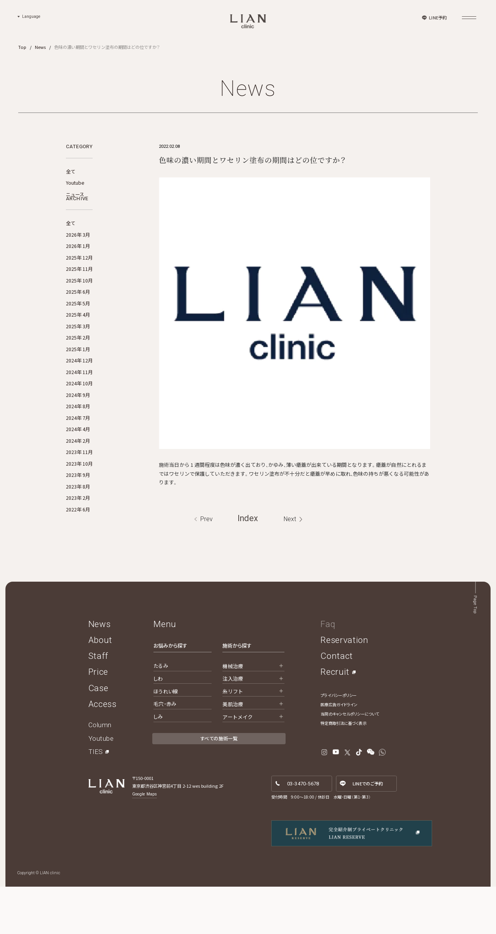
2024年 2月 (78, 471)
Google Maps (144, 841)
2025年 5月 (78, 333)
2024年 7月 (78, 448)
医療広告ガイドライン (338, 752)
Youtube (75, 182)
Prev (206, 566)
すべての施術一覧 (219, 786)
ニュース (75, 194)
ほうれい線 (165, 738)
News (40, 47)
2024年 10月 (79, 414)
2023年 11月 (79, 482)
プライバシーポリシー (338, 742)
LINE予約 (438, 17)
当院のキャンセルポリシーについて (349, 761)
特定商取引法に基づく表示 (343, 770)
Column (100, 772)
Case (98, 735)
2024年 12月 (79, 391)
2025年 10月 (79, 310)
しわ (158, 726)
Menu (164, 671)
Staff (98, 703)
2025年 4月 (78, 345)
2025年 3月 (78, 356)
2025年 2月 (78, 368)
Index (248, 566)
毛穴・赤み (164, 751)
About (100, 687)
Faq (327, 671)
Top (22, 47)
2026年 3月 (78, 265)
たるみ (160, 713)
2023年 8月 (78, 516)
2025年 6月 (78, 322)
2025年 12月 (79, 287)
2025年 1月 (78, 379)
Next (290, 566)
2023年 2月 (78, 528)
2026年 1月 (78, 276)
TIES (95, 799)
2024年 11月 (79, 402)
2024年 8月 (78, 436)
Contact (336, 703)
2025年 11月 (79, 299)
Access (102, 751)
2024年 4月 (78, 459)
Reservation (344, 687)
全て (70, 171)
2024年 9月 (78, 425)
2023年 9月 (78, 505)
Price (98, 719)
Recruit (335, 719)
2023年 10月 (79, 493)
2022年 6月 (78, 539)
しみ (158, 764)
